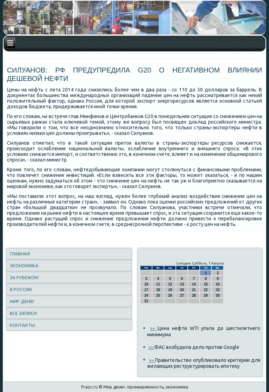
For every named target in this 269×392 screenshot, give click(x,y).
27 (182, 295)
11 (158, 284)
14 (194, 284)
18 (158, 290)
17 (146, 290)
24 (146, 295)
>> (154, 328)
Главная (20, 253)
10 (146, 284)
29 (206, 295)
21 (194, 290)
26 (170, 295)
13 (182, 284)
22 (206, 290)
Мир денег (22, 301)
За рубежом (24, 277)
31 (146, 301)
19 (170, 290)
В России (21, 289)
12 (170, 284)
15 (206, 284)
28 (194, 295)
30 (218, 295)
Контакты (22, 325)
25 (158, 295)
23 (218, 290)
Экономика (24, 265)
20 (182, 290)
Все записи (23, 313)
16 (218, 284)
